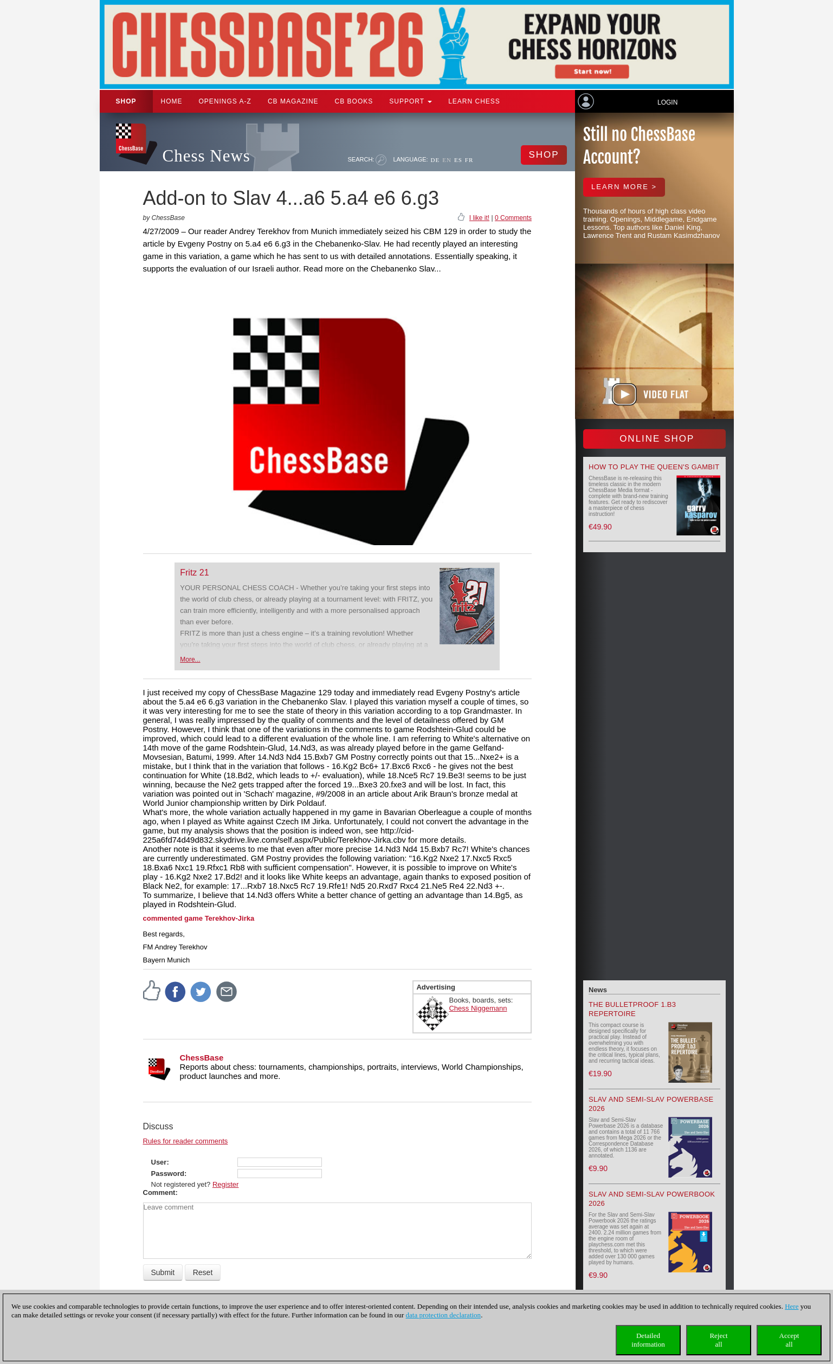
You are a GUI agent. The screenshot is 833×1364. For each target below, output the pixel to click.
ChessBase (202, 1057)
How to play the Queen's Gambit (654, 467)
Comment (159, 1192)
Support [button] (410, 101)
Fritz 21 (194, 572)
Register (225, 1184)
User (159, 1162)
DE (435, 160)
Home (172, 101)
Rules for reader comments (185, 1141)
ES (458, 160)
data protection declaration (443, 1315)
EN (446, 160)
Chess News (206, 155)
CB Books (354, 101)
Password (167, 1173)
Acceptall (789, 1339)
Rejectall (718, 1339)
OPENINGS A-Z (225, 101)
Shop (126, 101)
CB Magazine (293, 101)
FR (469, 160)
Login (667, 102)
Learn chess (474, 101)
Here (791, 1306)
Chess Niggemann (478, 1008)
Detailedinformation (647, 1339)
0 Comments (513, 218)
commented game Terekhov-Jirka (199, 918)
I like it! (479, 218)
